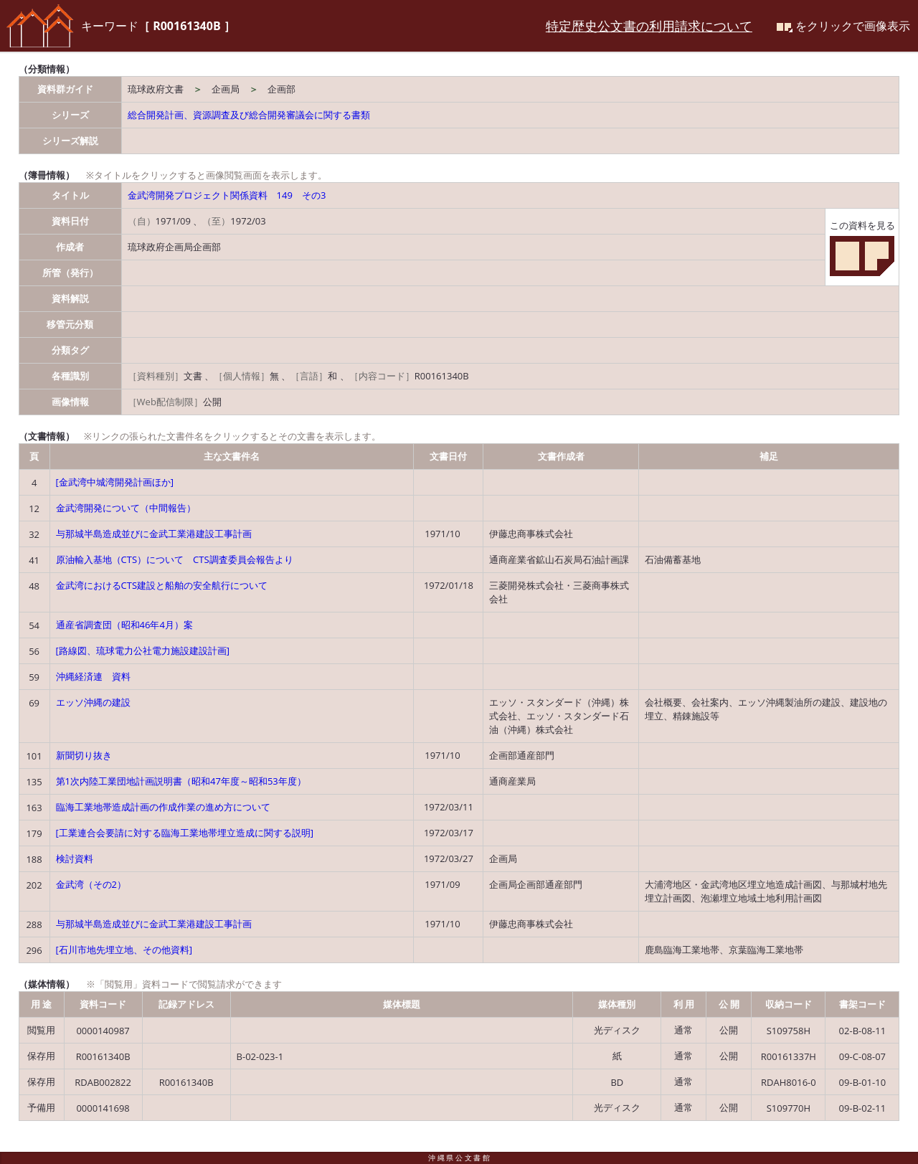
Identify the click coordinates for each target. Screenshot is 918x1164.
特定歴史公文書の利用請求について (649, 25)
